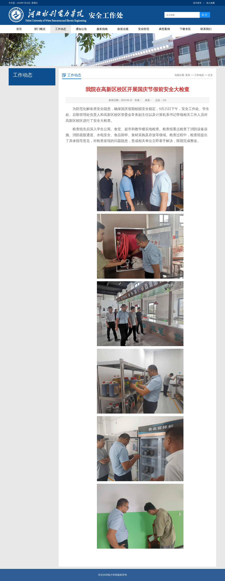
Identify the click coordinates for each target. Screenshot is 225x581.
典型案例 (164, 29)
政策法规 (122, 29)
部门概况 (39, 29)
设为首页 (197, 3)
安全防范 (143, 29)
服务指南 (102, 29)
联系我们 (206, 29)
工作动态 (60, 29)
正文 (210, 75)
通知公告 (81, 29)
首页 (19, 29)
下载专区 (185, 29)
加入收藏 (210, 3)
